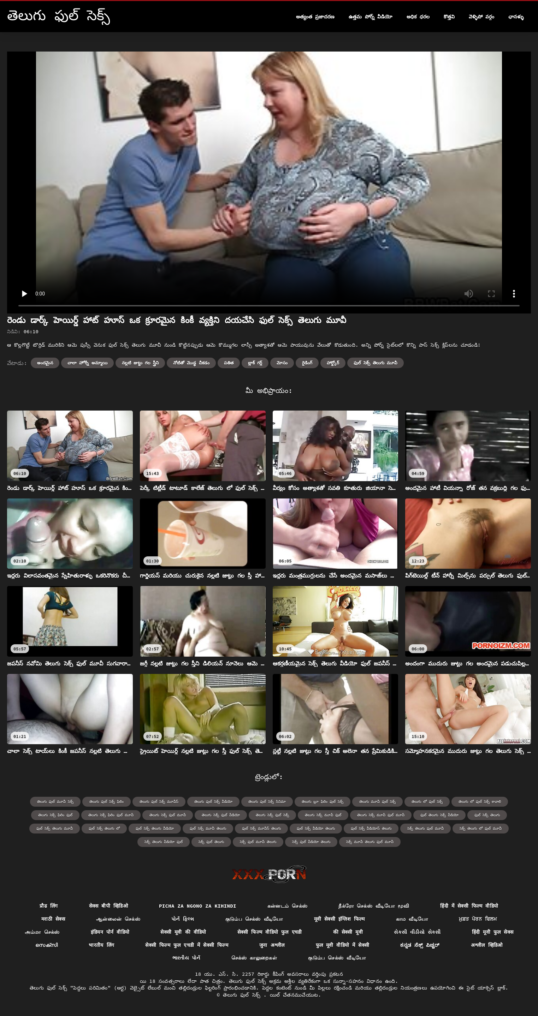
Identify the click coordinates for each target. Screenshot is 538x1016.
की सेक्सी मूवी (348, 932)
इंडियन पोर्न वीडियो (110, 932)
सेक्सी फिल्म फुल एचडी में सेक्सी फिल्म (186, 945)
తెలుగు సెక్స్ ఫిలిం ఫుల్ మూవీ (111, 815)
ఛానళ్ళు (516, 16)
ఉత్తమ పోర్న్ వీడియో (370, 16)
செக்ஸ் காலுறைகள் (254, 958)
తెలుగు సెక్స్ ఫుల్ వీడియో (221, 815)
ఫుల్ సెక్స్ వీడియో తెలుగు (316, 828)
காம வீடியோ (412, 919)
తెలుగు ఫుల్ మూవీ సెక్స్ (55, 801)
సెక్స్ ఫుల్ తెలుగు (211, 841)
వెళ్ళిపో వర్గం (481, 16)
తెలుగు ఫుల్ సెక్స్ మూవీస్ (159, 801)
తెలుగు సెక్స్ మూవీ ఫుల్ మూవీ (380, 815)
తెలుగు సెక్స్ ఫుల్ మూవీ (167, 815)
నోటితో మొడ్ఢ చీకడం (191, 362)
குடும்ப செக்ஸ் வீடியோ (254, 919)
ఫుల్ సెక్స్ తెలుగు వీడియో (155, 828)
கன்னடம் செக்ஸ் (287, 906)
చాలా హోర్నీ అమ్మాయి (87, 362)
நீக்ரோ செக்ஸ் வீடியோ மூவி (373, 906)
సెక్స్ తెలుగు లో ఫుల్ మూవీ (481, 828)
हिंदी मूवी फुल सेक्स (492, 932)
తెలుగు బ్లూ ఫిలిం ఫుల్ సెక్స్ (322, 801)
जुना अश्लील (272, 945)
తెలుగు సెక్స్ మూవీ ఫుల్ (323, 815)
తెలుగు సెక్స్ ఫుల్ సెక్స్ (272, 815)
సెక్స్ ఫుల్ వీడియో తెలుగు (311, 841)
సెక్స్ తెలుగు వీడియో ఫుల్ (163, 841)
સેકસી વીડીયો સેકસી (417, 932)
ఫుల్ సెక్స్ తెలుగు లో (104, 828)
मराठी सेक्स (53, 919)
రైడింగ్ (307, 362)
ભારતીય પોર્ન (186, 958)
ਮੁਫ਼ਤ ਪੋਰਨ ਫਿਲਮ (478, 919)
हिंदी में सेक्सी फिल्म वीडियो (469, 906)
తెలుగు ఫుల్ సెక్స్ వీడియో (213, 801)
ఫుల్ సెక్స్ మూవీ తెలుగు (208, 828)
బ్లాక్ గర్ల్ (255, 362)
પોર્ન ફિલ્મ (182, 919)
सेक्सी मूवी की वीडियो (183, 932)
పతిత (228, 362)
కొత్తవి (449, 16)
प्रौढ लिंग (49, 906)
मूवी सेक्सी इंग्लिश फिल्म (339, 919)
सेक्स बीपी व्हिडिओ (108, 906)
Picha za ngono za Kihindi (197, 906)
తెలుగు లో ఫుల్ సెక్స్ (427, 801)
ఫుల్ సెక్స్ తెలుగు (487, 815)
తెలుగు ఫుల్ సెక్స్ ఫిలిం (106, 801)
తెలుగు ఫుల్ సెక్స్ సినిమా (267, 801)
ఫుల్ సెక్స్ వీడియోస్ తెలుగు (371, 828)
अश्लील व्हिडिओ (487, 945)
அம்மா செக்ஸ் (42, 932)
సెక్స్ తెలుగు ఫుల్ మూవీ (425, 828)
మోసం (282, 362)
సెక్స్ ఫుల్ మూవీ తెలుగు (258, 841)
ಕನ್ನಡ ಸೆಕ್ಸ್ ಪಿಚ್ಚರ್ (419, 945)
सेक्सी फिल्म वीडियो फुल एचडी (269, 932)
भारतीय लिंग (101, 945)
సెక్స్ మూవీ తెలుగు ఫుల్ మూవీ (370, 841)
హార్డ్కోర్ (333, 362)
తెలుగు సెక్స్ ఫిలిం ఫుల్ (55, 815)
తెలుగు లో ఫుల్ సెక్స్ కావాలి (480, 801)
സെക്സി (46, 945)
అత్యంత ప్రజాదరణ (315, 16)
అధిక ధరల (418, 16)
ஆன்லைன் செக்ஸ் (118, 919)
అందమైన (45, 362)
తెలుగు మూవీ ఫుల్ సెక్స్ (377, 801)
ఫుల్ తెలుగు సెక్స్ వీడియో (439, 815)
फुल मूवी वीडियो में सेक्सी (342, 945)
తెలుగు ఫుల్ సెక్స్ (243, 995)
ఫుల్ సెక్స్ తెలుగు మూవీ (376, 362)
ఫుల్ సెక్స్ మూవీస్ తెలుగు (261, 828)
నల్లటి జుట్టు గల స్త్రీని (140, 362)
